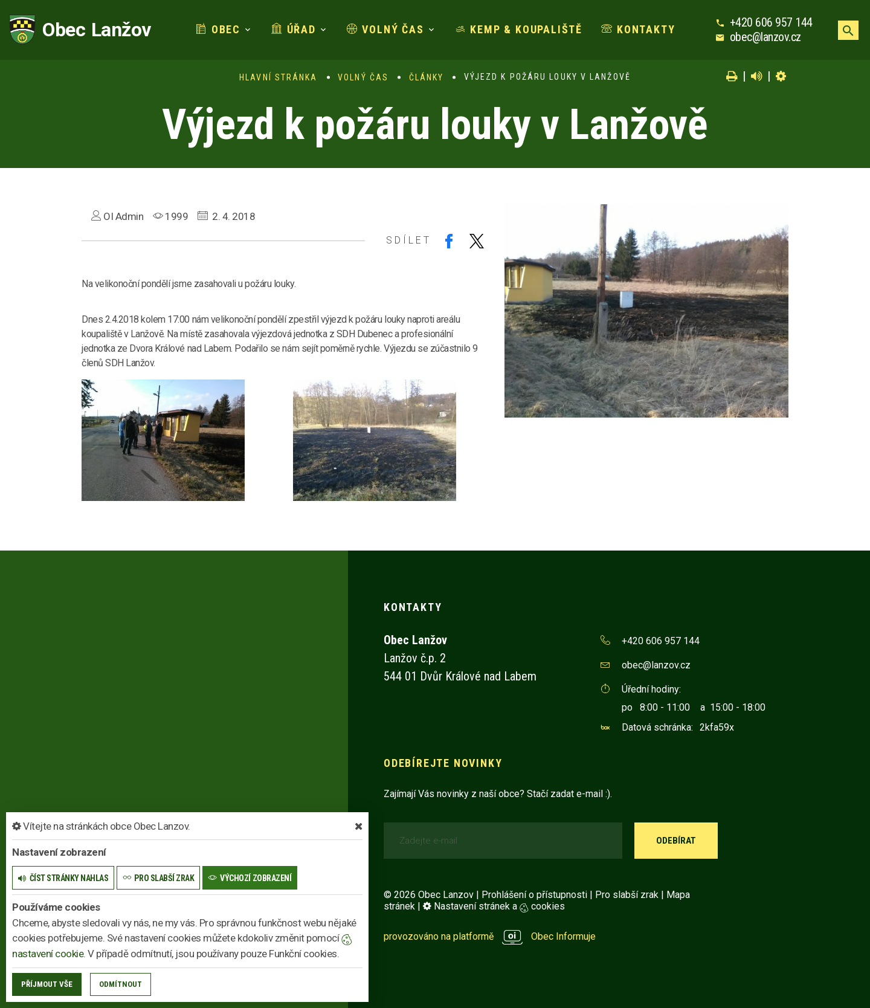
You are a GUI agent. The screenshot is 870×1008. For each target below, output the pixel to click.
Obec (218, 29)
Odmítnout (120, 984)
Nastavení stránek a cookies (494, 906)
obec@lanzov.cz (765, 37)
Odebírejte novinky (443, 763)
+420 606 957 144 (771, 22)
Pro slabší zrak (627, 894)
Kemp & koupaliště (518, 29)
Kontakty (638, 29)
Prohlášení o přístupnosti (534, 894)
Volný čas (385, 29)
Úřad (293, 29)
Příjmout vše (46, 984)
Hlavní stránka (278, 77)
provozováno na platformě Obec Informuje (490, 936)
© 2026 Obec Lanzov (429, 894)
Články (426, 77)
